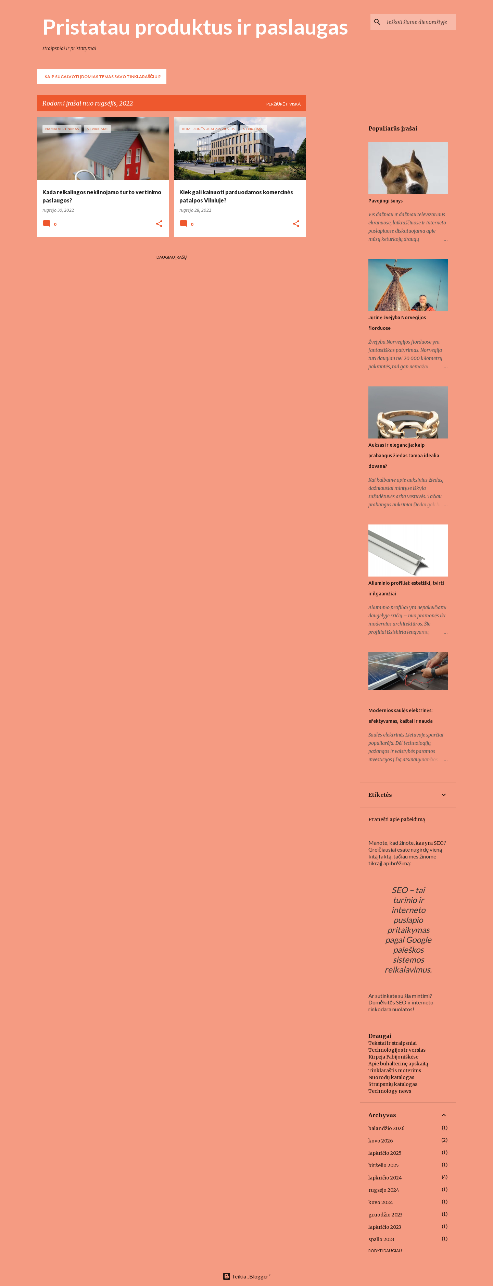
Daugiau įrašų (171, 257)
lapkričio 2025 (385, 1153)
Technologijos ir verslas (397, 1050)
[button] (159, 224)
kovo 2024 (380, 1202)
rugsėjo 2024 (383, 1190)
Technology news (389, 1091)
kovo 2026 (380, 1141)
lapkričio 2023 (384, 1227)
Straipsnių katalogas (392, 1084)
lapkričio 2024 (385, 1178)
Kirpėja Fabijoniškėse (393, 1057)
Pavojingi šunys (385, 200)
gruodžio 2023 (385, 1215)
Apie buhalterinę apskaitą (398, 1064)
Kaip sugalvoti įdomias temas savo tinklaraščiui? (103, 76)
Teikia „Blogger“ (246, 1276)
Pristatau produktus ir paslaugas (195, 26)
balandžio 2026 (386, 1128)
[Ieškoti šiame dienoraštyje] (420, 22)
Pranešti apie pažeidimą (396, 819)
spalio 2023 (381, 1239)
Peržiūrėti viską (283, 104)
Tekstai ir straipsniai (392, 1043)
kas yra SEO (430, 843)
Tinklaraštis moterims (394, 1070)
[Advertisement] (333, 219)
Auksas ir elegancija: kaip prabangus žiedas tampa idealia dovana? (403, 455)
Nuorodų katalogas (391, 1077)
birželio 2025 (383, 1165)
